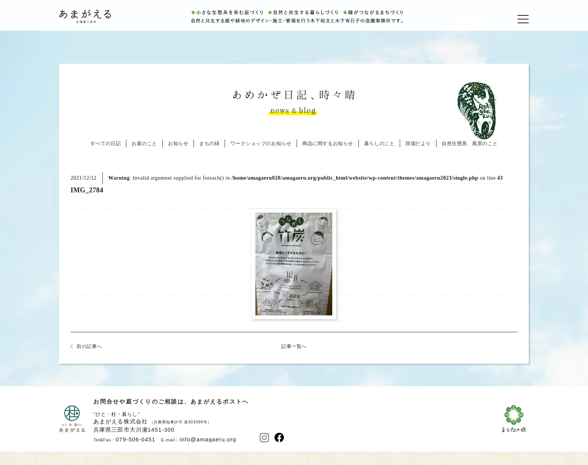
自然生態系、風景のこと (470, 158)
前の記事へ (89, 360)
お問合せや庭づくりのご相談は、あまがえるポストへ (171, 416)
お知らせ (178, 158)
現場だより (418, 158)
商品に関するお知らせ (327, 158)
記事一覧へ (294, 361)
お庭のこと (144, 158)
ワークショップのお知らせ (260, 158)
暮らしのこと (379, 158)
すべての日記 (105, 158)
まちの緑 (209, 158)
